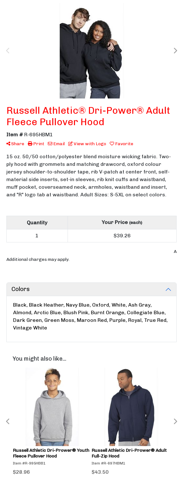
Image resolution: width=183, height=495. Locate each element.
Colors (20, 289)
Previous (8, 51)
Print (36, 143)
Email (56, 143)
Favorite (121, 143)
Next (175, 51)
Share (15, 143)
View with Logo (87, 143)
